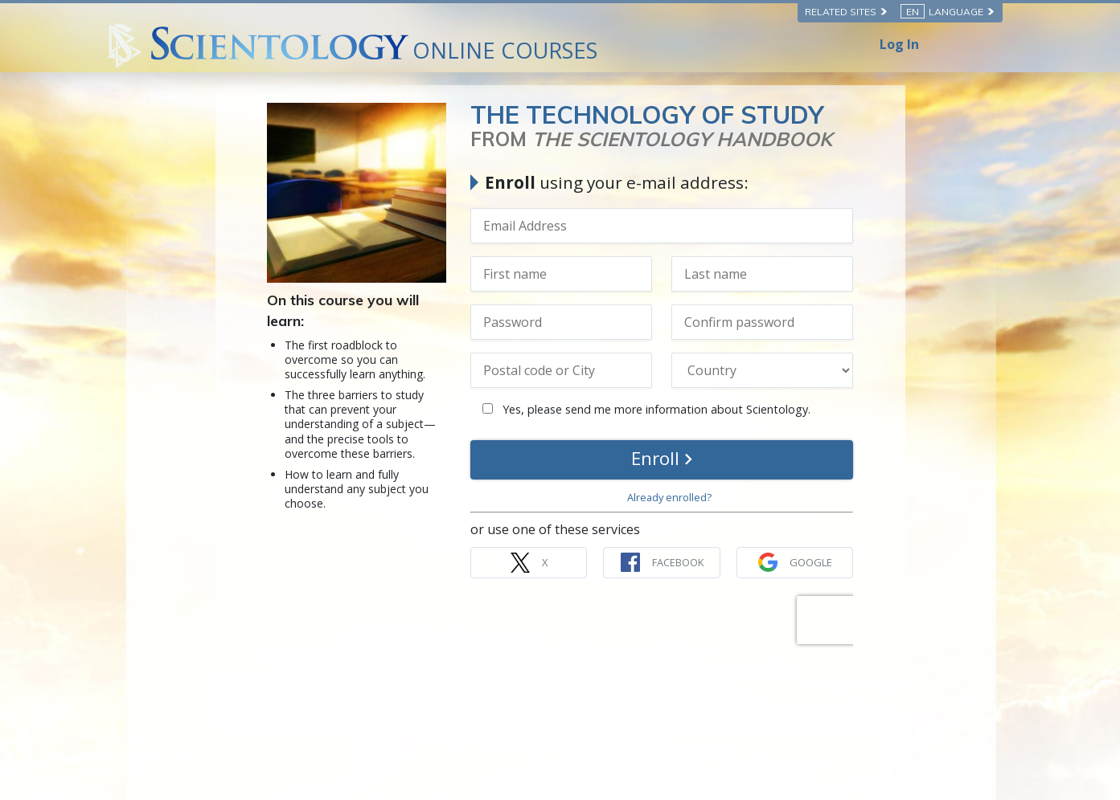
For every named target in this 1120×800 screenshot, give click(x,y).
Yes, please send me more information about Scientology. (646, 409)
